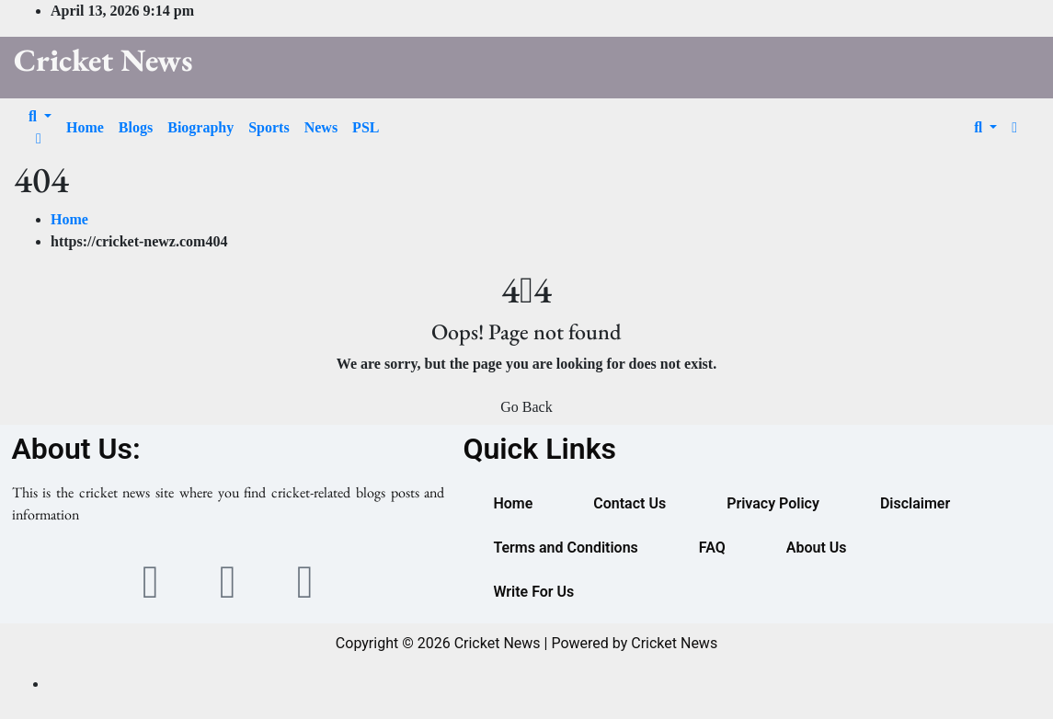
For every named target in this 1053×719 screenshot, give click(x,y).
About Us (816, 547)
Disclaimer (915, 503)
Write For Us (533, 591)
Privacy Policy (773, 503)
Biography (200, 127)
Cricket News (103, 60)
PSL (365, 127)
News (321, 127)
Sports (268, 127)
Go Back (526, 407)
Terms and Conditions (565, 547)
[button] (40, 116)
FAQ (712, 547)
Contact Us (629, 503)
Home (85, 127)
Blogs (136, 127)
